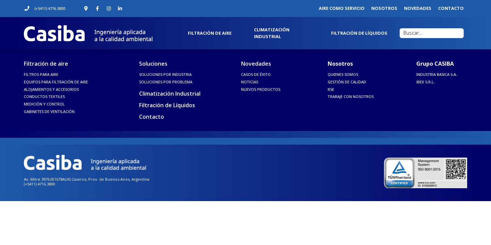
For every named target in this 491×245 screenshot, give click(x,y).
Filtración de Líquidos (167, 105)
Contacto (151, 116)
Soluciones (153, 63)
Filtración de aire (46, 63)
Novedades (256, 63)
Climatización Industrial (169, 93)
